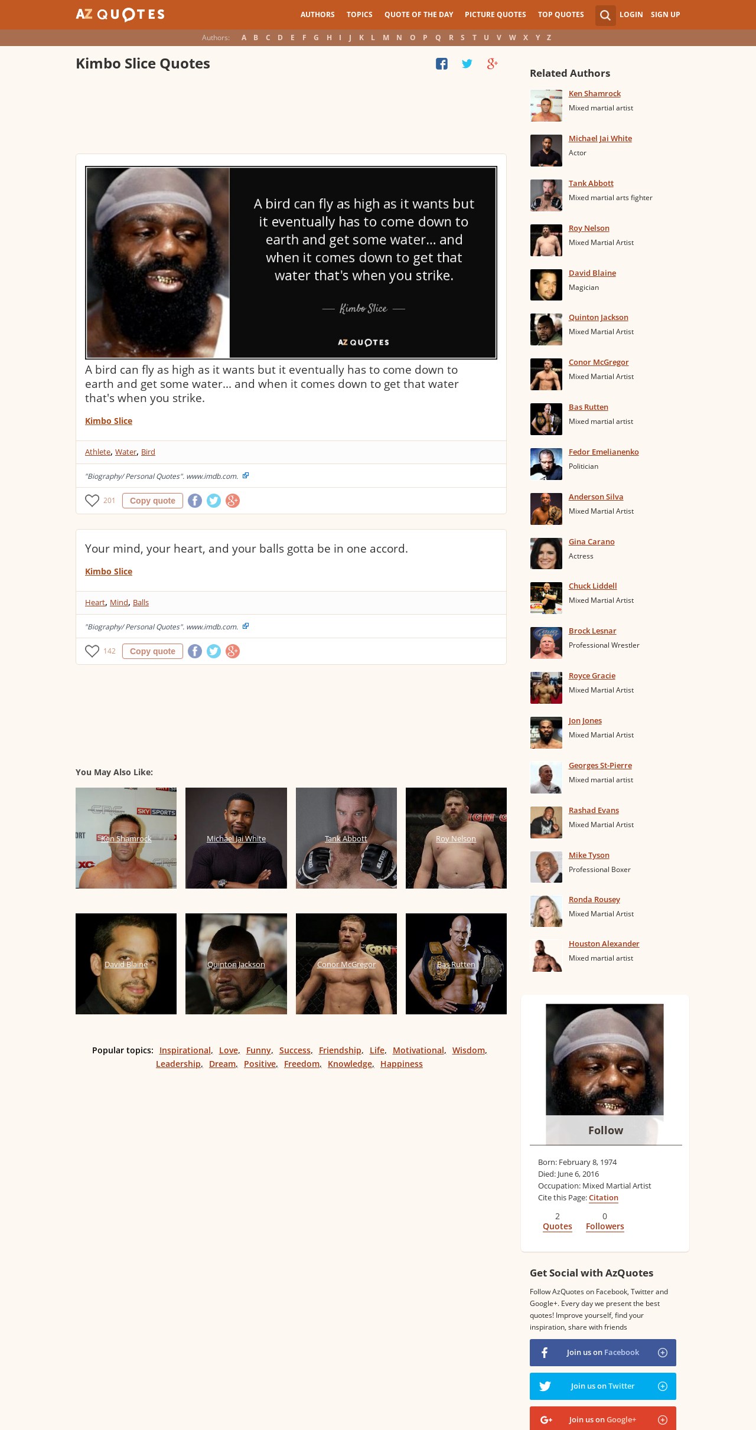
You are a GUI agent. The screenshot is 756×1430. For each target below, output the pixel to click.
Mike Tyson (589, 855)
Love (228, 1050)
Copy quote (152, 500)
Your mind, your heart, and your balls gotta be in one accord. (246, 548)
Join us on (603, 1352)
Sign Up (665, 14)
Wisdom (468, 1050)
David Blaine (592, 272)
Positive (260, 1063)
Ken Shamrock (595, 93)
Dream (222, 1063)
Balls (141, 602)
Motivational (418, 1050)
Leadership (178, 1063)
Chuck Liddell (593, 585)
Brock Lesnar (593, 630)
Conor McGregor (599, 362)
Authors (318, 14)
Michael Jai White (600, 138)
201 (109, 500)
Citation (603, 1197)
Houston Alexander (604, 943)
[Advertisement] (291, 115)
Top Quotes (561, 14)
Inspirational (185, 1050)
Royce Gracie (592, 675)
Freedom (302, 1063)
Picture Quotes (495, 14)
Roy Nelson (589, 228)
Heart (95, 602)
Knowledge (350, 1063)
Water (125, 451)
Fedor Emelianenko (604, 451)
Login (631, 14)
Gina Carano (592, 541)
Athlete (97, 451)
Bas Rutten (588, 406)
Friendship (340, 1050)
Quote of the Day (418, 14)
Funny (258, 1050)
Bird (148, 451)
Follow (605, 1130)
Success (295, 1050)
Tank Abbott (591, 183)
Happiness (401, 1063)
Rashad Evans (594, 810)
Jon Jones (585, 720)
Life (377, 1050)
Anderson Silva (596, 496)
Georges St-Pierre (600, 765)
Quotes (557, 1226)
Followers (605, 1226)
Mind (119, 602)
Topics (360, 14)
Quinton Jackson (598, 317)
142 (109, 651)
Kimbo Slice (108, 420)
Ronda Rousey (594, 899)
